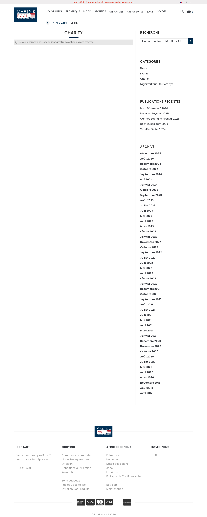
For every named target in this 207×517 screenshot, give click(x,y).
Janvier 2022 (148, 282)
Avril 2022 (146, 271)
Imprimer (112, 470)
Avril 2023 (146, 219)
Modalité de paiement (76, 458)
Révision (111, 483)
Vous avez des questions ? (34, 453)
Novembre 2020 (150, 344)
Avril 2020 (146, 370)
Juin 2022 (146, 261)
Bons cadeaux (71, 479)
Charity (145, 77)
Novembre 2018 (150, 381)
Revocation (69, 470)
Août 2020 (147, 355)
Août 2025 (147, 157)
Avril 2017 (146, 391)
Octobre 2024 (149, 167)
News (143, 66)
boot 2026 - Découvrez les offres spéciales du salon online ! (104, 2)
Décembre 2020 (150, 339)
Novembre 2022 (150, 240)
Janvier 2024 (148, 183)
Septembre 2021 (150, 297)
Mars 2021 (146, 329)
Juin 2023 (146, 209)
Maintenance (114, 487)
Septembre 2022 (151, 251)
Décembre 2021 (150, 287)
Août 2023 (147, 198)
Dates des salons (117, 462)
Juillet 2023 (147, 204)
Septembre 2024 (151, 172)
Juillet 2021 (147, 308)
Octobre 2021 (148, 292)
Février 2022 (148, 277)
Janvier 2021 (148, 334)
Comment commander (76, 453)
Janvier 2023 (148, 235)
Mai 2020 (146, 365)
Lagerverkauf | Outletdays (156, 82)
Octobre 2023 (149, 188)
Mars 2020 (147, 376)
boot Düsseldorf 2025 (154, 122)
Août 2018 (146, 386)
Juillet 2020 (148, 360)
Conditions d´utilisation (76, 466)
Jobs (109, 466)
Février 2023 (148, 230)
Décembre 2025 (150, 152)
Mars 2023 (147, 225)
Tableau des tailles (74, 483)
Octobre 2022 (149, 245)
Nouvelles (112, 458)
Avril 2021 (146, 323)
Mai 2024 (146, 178)
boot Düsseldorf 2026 (154, 106)
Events (144, 72)
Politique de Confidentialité (123, 474)
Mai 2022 (146, 266)
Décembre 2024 (150, 162)
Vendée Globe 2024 (153, 127)
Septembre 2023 (151, 193)
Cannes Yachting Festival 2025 (160, 117)
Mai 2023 (146, 214)
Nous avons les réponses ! (33, 458)
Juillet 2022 (147, 256)
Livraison (67, 462)
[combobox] (166, 40)
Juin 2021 (146, 313)
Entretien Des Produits (75, 487)
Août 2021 (146, 303)
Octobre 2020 (149, 350)
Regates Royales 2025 (154, 112)
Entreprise (112, 453)
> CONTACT (24, 466)
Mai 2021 (145, 318)
